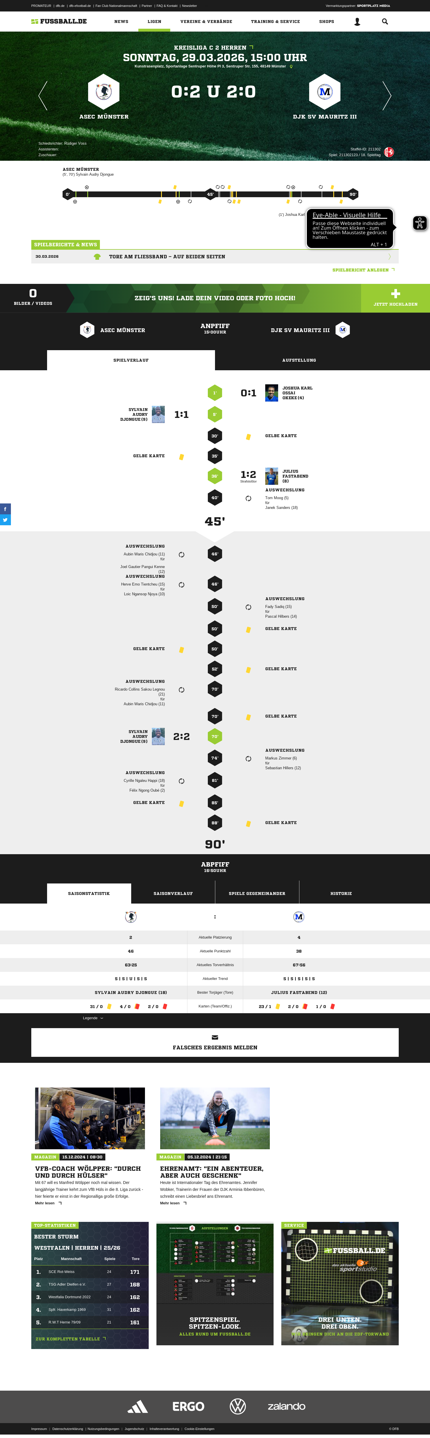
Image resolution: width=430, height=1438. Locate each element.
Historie (341, 894)
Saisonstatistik (89, 894)
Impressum (39, 1424)
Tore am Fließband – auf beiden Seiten (167, 256)
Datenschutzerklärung (67, 1424)
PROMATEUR (41, 5)
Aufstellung (299, 360)
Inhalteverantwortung (164, 1424)
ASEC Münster (104, 117)
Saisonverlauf (173, 894)
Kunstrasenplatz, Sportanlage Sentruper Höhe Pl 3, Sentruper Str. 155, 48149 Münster (215, 66)
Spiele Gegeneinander (257, 894)
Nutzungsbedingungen (103, 1424)
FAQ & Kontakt (167, 5)
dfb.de (60, 5)
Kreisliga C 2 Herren (215, 48)
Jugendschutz (134, 1424)
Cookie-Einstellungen (199, 1424)
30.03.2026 (47, 256)
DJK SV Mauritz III (325, 117)
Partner (147, 5)
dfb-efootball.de (80, 5)
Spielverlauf (131, 360)
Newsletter (189, 5)
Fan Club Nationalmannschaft (116, 5)
